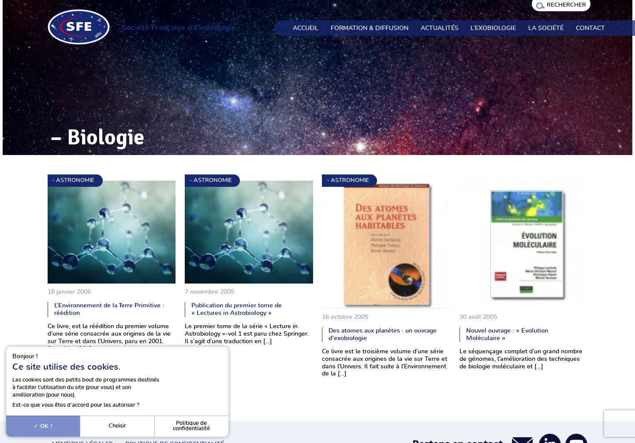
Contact (590, 28)
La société (546, 28)
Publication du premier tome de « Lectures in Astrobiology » (236, 309)
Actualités (440, 28)
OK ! (43, 426)
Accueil (305, 28)
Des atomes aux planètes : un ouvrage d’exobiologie (383, 334)
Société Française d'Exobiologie (179, 27)
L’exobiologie (493, 28)
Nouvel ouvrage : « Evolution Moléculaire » (507, 334)
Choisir (117, 426)
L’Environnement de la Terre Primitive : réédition (109, 309)
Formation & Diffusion (369, 28)
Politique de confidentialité (191, 426)
